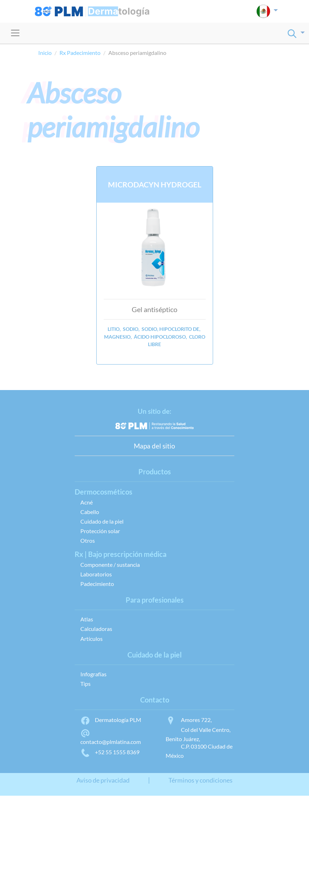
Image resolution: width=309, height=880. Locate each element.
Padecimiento (97, 583)
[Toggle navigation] (15, 33)
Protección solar (100, 531)
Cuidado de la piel (102, 521)
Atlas (86, 619)
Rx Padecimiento (80, 52)
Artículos (91, 638)
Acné (86, 502)
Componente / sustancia (110, 564)
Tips (85, 683)
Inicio (45, 52)
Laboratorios (96, 574)
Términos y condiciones (200, 780)
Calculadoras (96, 628)
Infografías (93, 674)
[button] (267, 11)
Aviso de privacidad (103, 780)
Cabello (89, 511)
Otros (87, 540)
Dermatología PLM (110, 719)
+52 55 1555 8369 (109, 752)
